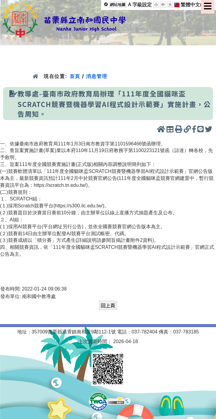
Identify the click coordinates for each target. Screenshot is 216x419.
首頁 (75, 76)
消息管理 (96, 76)
